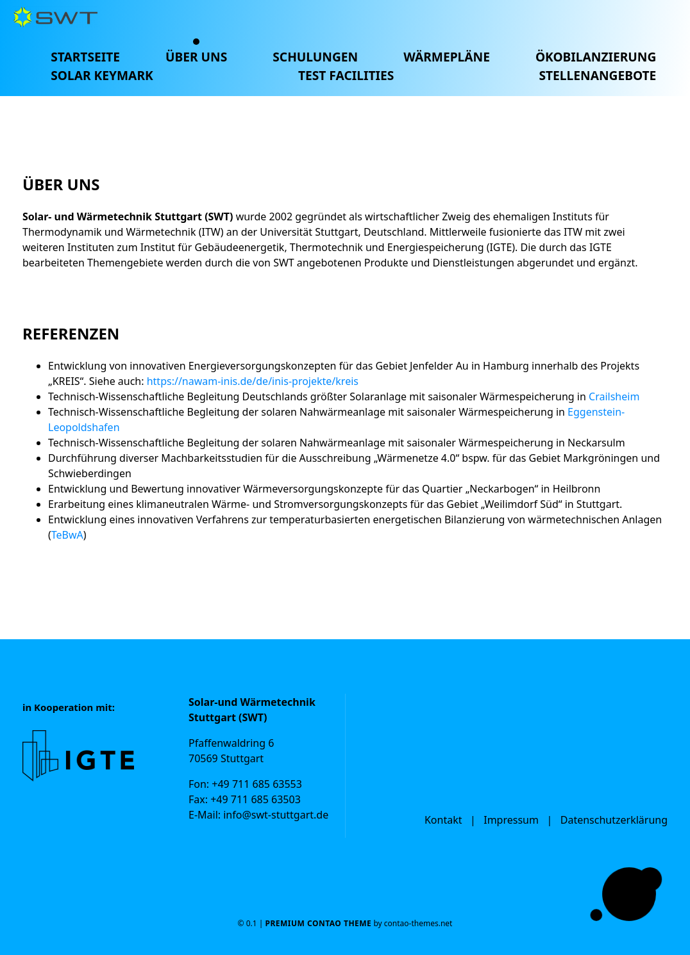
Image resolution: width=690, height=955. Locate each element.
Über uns (196, 56)
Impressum (511, 820)
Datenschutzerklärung (614, 820)
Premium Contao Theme (318, 923)
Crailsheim (614, 396)
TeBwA (67, 535)
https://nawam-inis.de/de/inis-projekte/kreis (252, 381)
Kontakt (443, 820)
